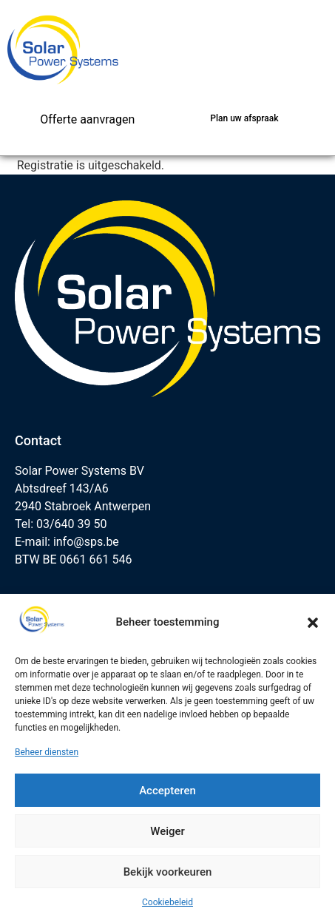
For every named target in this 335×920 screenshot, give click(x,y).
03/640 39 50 (71, 524)
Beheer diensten (46, 752)
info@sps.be (86, 542)
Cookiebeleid (167, 902)
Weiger (167, 831)
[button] (312, 622)
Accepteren (167, 790)
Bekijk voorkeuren (167, 872)
